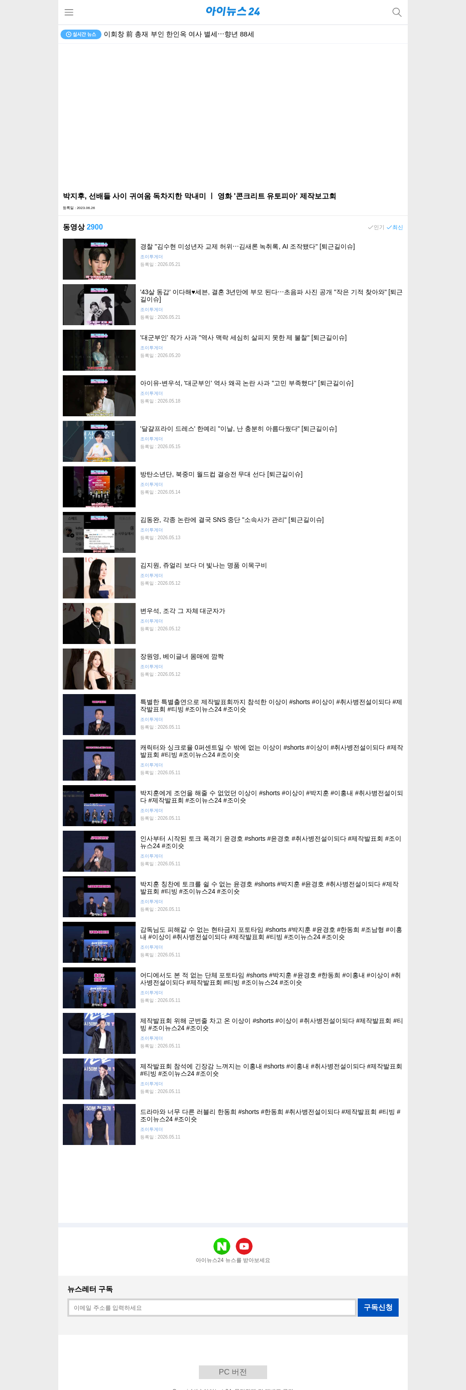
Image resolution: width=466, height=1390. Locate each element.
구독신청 (378, 1307)
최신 (397, 227)
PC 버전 (233, 1372)
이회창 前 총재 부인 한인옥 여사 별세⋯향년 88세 (179, 34)
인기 (379, 227)
